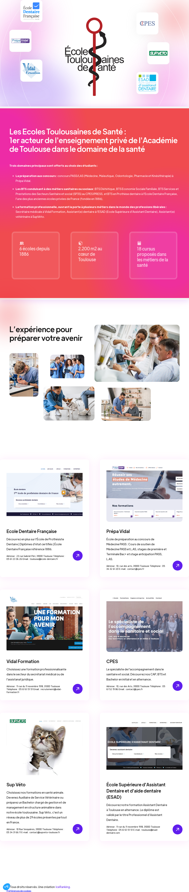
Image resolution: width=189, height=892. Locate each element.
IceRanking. (63, 886)
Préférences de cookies (19, 890)
